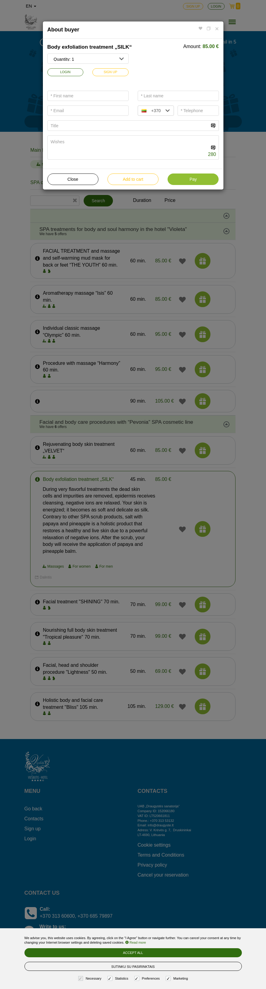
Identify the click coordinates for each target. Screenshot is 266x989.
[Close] (217, 28)
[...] (128, 125)
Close (72, 179)
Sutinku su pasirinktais (133, 966)
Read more (135, 942)
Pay (193, 179)
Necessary (90, 979)
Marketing (177, 979)
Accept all (133, 953)
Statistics (118, 979)
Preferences (148, 979)
